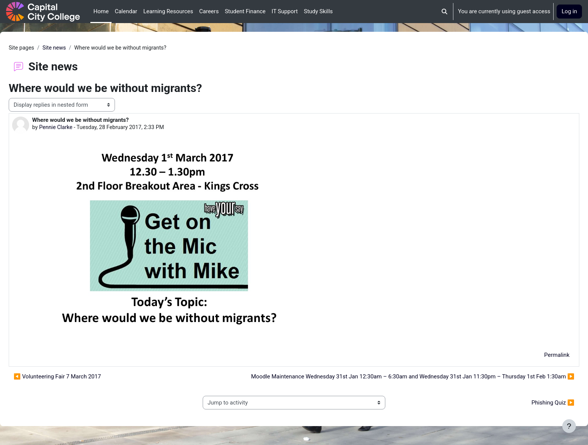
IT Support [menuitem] (285, 11)
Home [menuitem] (101, 11)
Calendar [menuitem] (126, 11)
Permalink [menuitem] (538, 355)
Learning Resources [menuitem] (168, 11)
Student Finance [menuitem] (245, 11)
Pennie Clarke (74, 127)
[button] (445, 11)
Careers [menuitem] (209, 11)
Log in (569, 11)
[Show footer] (569, 426)
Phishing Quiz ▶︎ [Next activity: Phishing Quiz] (534, 403)
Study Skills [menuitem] (318, 11)
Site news (74, 48)
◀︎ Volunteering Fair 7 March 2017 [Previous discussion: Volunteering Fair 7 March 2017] (75, 377)
